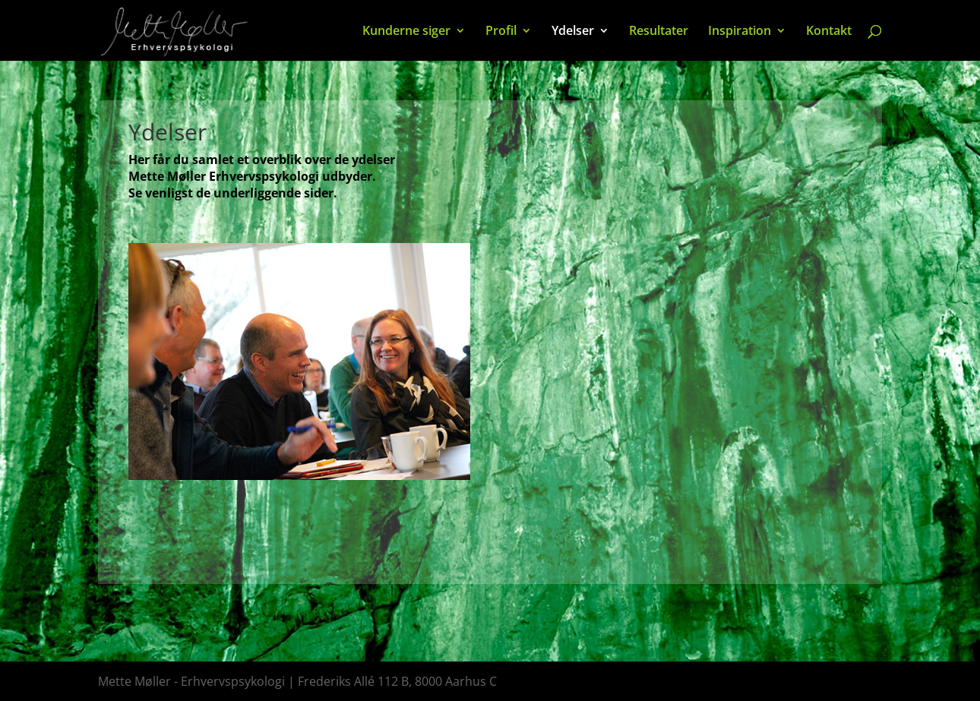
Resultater (658, 32)
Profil (501, 32)
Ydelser (573, 32)
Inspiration (739, 32)
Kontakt (829, 32)
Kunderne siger (406, 32)
